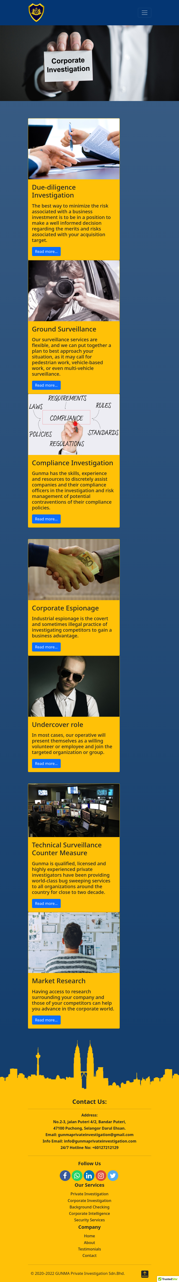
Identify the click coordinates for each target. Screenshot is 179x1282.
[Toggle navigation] (144, 12)
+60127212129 (105, 1147)
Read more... (46, 251)
